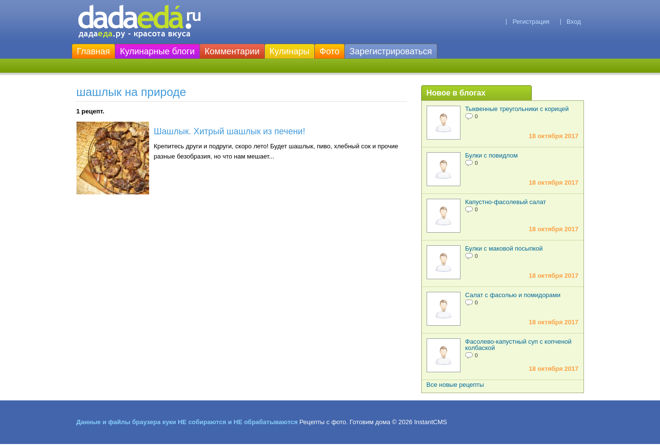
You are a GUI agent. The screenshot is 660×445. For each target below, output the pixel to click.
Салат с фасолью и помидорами (513, 295)
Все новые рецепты (455, 384)
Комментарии (232, 51)
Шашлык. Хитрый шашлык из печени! (230, 131)
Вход (574, 21)
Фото (329, 51)
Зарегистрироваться (391, 51)
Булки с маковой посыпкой (504, 248)
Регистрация (530, 21)
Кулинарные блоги (157, 51)
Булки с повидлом (491, 155)
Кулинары (290, 51)
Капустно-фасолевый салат (505, 202)
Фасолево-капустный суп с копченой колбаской (518, 344)
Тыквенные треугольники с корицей (517, 108)
